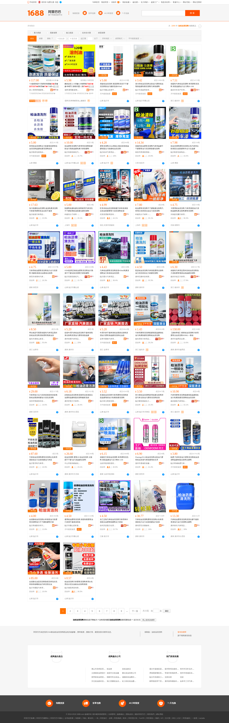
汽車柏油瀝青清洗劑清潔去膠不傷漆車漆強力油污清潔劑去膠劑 (185, 520)
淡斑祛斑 (168, 677)
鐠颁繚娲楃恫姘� (48, 93)
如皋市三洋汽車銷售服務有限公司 (193, 681)
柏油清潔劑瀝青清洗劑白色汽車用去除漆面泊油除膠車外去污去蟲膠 (185, 147)
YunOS (141, 718)
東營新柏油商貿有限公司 (101, 677)
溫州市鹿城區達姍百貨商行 (143, 463)
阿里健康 (186, 718)
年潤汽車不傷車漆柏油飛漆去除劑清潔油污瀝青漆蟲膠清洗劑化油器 (114, 334)
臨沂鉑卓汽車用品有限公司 (108, 152)
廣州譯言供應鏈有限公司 (143, 526)
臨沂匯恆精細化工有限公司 (143, 401)
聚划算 (90, 718)
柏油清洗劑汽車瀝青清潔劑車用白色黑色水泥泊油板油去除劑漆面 (79, 583)
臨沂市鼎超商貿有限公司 (143, 90)
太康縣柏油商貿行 (98, 673)
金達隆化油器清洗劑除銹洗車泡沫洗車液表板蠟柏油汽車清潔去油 (43, 583)
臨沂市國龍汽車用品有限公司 (37, 588)
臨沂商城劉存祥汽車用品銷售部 (37, 526)
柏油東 (109, 669)
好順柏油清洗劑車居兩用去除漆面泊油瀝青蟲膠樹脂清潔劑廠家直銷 (79, 396)
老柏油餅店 (126, 669)
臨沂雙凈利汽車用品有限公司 (37, 463)
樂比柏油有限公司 (129, 673)
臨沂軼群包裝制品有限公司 (37, 152)
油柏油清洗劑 (157, 632)
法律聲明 (111, 714)
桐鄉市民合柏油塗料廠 (115, 677)
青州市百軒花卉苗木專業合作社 (192, 669)
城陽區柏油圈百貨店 (130, 677)
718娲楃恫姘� (35, 93)
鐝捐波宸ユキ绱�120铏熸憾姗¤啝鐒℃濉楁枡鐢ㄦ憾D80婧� (79, 85)
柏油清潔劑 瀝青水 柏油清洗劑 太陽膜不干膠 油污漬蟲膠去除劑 (78, 458)
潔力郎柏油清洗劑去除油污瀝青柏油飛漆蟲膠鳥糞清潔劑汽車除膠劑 (149, 85)
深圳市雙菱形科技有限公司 (37, 401)
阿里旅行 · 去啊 (106, 718)
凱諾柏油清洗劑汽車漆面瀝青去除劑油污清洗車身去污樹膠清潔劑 (149, 271)
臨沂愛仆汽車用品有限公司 (108, 277)
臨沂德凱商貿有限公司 (73, 588)
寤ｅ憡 (56, 87)
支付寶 (167, 718)
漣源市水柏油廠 (113, 673)
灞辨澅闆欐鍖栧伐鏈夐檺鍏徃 (73, 90)
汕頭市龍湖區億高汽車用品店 (108, 463)
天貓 (84, 718)
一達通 (194, 718)
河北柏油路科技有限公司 (101, 681)
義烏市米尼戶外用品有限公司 (179, 90)
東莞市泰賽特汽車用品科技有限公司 (37, 277)
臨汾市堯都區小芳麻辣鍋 (159, 677)
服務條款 (120, 714)
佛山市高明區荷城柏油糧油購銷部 (104, 669)
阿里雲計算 (132, 718)
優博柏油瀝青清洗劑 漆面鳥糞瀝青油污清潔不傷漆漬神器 (79, 520)
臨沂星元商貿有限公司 (108, 401)
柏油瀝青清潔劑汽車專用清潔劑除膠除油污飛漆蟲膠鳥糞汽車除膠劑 (79, 147)
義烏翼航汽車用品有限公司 (179, 401)
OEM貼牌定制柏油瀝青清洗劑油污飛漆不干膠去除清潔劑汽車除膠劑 (79, 271)
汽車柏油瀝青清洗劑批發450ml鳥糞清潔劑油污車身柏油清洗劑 (114, 271)
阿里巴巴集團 (29, 718)
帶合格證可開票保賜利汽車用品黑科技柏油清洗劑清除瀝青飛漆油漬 (43, 334)
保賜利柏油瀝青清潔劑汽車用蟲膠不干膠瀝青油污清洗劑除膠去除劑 (149, 147)
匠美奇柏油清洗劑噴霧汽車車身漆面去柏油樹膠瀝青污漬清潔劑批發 (114, 209)
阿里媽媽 (117, 718)
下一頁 (135, 611)
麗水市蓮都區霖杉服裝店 (159, 669)
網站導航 (159, 714)
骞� (55, 90)
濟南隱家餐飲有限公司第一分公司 (162, 673)
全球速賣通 (69, 718)
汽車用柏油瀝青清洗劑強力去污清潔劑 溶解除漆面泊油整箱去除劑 (43, 271)
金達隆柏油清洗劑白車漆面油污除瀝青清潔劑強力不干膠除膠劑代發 (43, 520)
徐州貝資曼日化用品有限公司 (108, 526)
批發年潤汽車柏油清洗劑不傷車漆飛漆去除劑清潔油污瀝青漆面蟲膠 (79, 334)
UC (162, 718)
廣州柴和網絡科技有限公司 (175, 681)
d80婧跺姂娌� (82, 93)
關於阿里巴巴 (140, 714)
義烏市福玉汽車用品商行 (179, 277)
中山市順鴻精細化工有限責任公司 (73, 463)
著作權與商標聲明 (99, 714)
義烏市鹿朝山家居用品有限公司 (37, 339)
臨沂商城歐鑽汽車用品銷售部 (179, 463)
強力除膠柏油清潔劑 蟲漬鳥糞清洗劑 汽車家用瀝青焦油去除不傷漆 (43, 209)
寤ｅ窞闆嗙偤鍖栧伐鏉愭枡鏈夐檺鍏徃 (37, 90)
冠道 (182, 677)
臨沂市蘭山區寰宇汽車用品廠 (108, 90)
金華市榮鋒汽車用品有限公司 (108, 339)
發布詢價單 (182, 632)
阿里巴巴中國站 (56, 718)
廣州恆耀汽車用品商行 (73, 339)
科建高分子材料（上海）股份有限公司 (73, 214)
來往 (174, 718)
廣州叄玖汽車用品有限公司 (179, 526)
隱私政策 (129, 714)
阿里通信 (149, 718)
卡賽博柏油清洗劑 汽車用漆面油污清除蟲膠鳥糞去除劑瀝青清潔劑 (185, 209)
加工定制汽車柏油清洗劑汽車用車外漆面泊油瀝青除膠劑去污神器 (114, 520)
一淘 (96, 718)
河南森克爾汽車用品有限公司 (179, 214)
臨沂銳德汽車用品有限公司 (37, 214)
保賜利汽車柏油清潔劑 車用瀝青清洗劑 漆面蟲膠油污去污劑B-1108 (185, 85)
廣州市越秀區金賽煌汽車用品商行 (179, 339)
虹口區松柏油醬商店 (130, 681)
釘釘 (179, 718)
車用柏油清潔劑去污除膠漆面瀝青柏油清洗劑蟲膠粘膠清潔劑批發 (43, 147)
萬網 (157, 718)
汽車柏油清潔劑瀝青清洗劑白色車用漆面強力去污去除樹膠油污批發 (149, 520)
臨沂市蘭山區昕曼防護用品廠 (73, 526)
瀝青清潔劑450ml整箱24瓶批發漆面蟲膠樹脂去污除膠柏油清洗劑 (114, 147)
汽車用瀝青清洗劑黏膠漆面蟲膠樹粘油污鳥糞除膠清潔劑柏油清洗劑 (149, 334)
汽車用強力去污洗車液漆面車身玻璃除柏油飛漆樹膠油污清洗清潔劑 (43, 396)
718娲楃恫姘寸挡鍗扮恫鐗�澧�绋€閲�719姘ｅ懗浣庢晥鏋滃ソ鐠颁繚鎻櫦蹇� (43, 85)
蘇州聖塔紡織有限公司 (173, 669)
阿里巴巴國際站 (42, 718)
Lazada (202, 718)
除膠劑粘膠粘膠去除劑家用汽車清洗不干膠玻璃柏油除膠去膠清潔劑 (79, 209)
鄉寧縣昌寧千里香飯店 (158, 681)
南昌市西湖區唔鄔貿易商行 (143, 152)
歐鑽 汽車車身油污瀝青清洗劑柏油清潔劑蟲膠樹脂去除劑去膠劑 (185, 458)
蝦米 (124, 718)
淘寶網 (77, 718)
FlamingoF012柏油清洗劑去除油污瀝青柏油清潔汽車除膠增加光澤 (149, 458)
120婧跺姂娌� (70, 93)
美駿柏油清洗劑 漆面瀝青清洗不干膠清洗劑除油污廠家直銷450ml (114, 85)
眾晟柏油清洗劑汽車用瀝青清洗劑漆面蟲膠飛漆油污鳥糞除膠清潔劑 (114, 396)
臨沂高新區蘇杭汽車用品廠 (73, 152)
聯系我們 (150, 714)
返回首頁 (136, 620)
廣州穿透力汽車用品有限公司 (73, 401)
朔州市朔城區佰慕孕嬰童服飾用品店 (194, 673)
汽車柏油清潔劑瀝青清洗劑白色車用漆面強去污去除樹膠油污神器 (43, 458)
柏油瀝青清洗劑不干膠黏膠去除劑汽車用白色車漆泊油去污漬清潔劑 (149, 209)
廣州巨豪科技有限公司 (143, 277)
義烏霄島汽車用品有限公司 (143, 339)
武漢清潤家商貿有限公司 (108, 214)
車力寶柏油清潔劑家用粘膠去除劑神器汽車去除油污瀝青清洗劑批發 (149, 396)
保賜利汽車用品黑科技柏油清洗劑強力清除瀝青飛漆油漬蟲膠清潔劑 (185, 271)
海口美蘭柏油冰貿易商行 (116, 681)
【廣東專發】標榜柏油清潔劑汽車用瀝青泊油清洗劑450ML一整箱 (185, 334)
